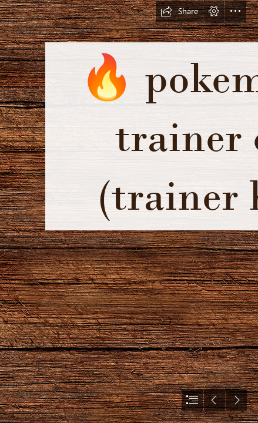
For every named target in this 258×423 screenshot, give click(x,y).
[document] (129, 211)
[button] (179, 11)
